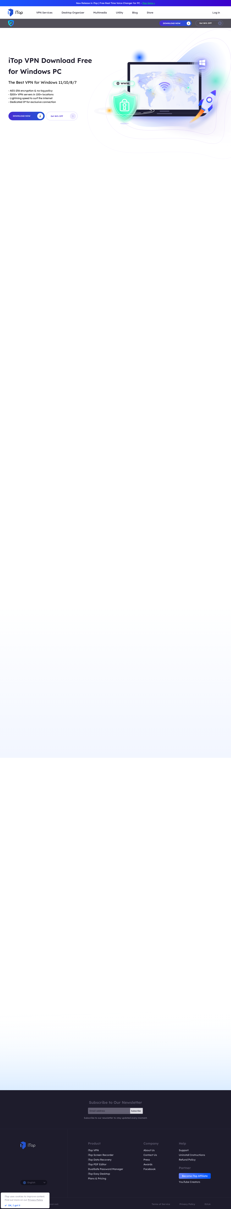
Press (146, 1159)
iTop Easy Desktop (99, 1173)
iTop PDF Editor (97, 1164)
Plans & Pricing (97, 1178)
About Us (149, 1150)
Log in (216, 12)
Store (150, 12)
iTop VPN (93, 1150)
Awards (147, 1164)
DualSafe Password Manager (105, 1169)
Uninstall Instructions (192, 1154)
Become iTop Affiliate (195, 1175)
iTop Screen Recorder (100, 1154)
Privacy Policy (187, 1204)
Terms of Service (161, 1204)
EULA (208, 1204)
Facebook (149, 1169)
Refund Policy (187, 1159)
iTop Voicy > (148, 3)
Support (184, 1150)
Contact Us (150, 1154)
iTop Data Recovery (99, 1159)
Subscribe (136, 1111)
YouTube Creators (189, 1181)
